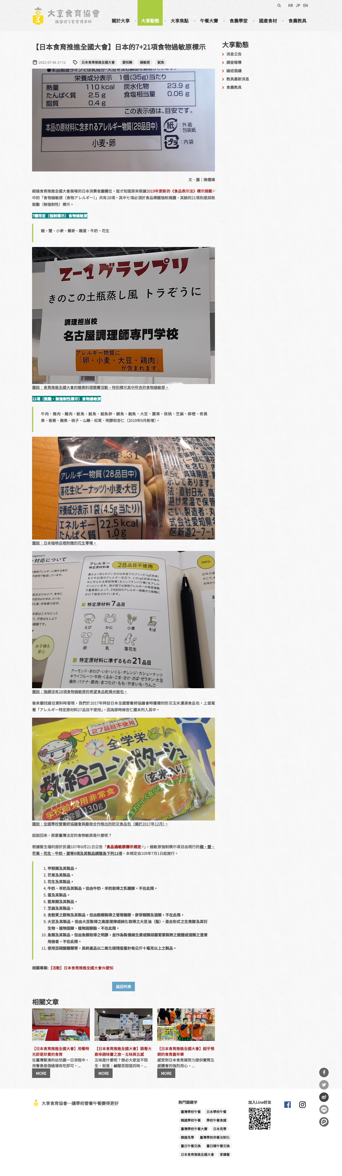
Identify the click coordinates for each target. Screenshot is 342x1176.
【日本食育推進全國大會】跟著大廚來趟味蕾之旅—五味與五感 (123, 1051)
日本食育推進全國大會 (98, 62)
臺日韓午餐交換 (218, 1145)
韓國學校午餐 (191, 1120)
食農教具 (297, 20)
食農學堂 (238, 20)
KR (290, 5)
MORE (41, 1073)
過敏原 (145, 62)
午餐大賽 (209, 20)
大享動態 (150, 20)
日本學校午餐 (216, 1111)
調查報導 (234, 62)
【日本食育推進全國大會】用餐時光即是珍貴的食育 (60, 1051)
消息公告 (234, 54)
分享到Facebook (324, 1072)
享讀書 (225, 1154)
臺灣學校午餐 (191, 1111)
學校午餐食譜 (216, 1120)
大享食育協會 (287, 1106)
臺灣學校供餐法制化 (215, 1137)
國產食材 (268, 20)
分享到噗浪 (324, 1122)
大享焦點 (180, 20)
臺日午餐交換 (191, 1145)
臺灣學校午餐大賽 (194, 1128)
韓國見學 (187, 1137)
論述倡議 (234, 70)
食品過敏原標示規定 (125, 846)
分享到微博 (324, 1097)
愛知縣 (127, 62)
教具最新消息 (237, 79)
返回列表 (123, 986)
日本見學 (219, 1128)
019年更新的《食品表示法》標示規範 (181, 191)
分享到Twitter (324, 1085)
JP (298, 5)
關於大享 (121, 20)
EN (305, 5)
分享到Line (324, 1109)
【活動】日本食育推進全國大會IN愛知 (80, 968)
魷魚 (160, 62)
